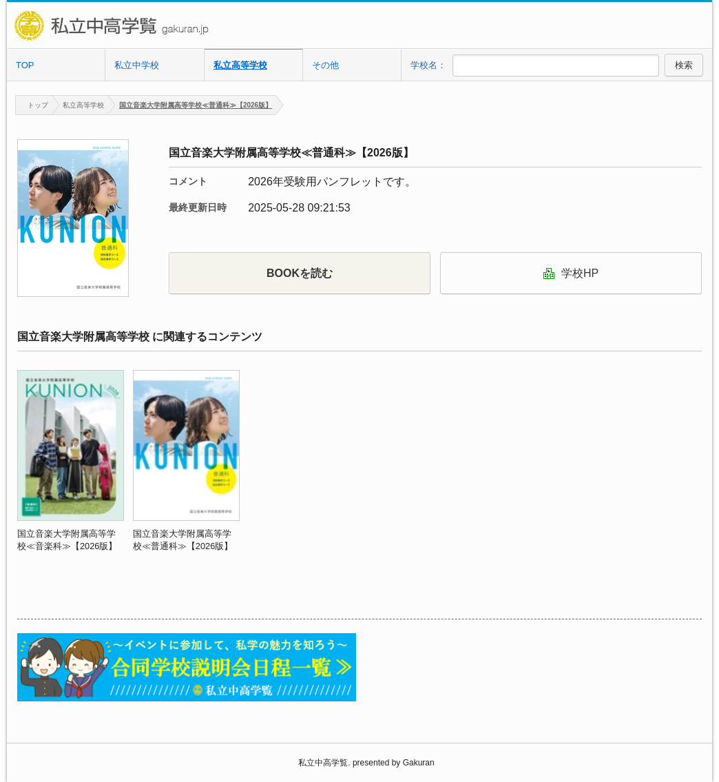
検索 (684, 65)
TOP (25, 65)
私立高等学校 (240, 65)
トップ (31, 105)
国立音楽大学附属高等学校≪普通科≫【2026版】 (195, 105)
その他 (325, 65)
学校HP (570, 273)
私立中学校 (136, 65)
